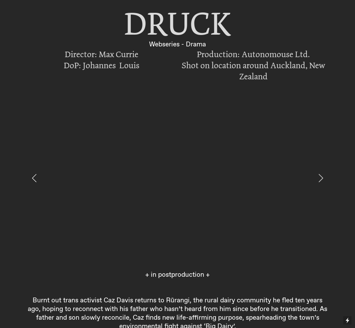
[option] (177, 178)
